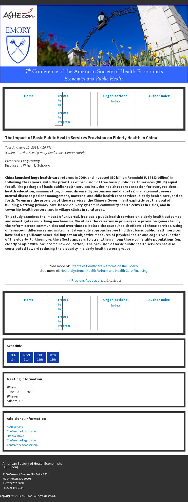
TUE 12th (40, 357)
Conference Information (22, 431)
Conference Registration (22, 440)
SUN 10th (13, 357)
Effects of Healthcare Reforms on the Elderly (104, 266)
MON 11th (26, 357)
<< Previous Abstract (83, 280)
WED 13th (53, 357)
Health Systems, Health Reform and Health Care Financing (104, 270)
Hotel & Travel (16, 436)
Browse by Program (60, 117)
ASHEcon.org (15, 426)
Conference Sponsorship (22, 445)
